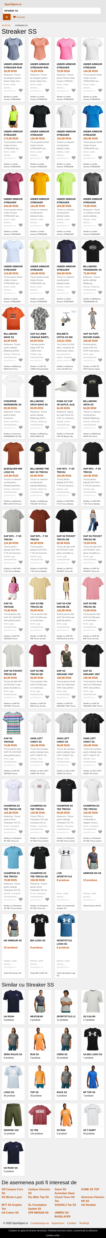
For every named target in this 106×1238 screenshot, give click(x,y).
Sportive (6, 25)
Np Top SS (89, 1092)
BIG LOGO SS (37, 940)
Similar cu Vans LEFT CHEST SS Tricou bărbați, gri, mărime (66, 773)
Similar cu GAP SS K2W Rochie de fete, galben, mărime (65, 638)
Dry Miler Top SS (38, 1197)
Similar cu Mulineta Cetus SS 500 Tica (65, 367)
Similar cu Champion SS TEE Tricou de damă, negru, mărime (39, 908)
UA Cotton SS (10, 1212)
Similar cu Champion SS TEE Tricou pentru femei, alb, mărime (92, 840)
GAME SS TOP (90, 1189)
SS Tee (34, 1130)
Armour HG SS (92, 873)
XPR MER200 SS (38, 1212)
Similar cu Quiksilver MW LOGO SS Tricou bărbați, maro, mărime (13, 503)
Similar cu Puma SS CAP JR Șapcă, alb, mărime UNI (65, 436)
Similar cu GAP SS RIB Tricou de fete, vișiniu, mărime (38, 706)
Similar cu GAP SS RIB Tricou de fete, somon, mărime (91, 638)
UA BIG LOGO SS (92, 1054)
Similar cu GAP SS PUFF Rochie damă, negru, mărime (91, 369)
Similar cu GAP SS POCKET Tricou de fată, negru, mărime (65, 571)
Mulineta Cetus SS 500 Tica (65, 337)
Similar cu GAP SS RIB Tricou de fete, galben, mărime (38, 638)
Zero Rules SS (13, 1054)
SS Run (61, 1130)
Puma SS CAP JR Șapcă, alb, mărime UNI (66, 404)
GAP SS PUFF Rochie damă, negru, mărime (92, 337)
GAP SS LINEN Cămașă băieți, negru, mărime (39, 337)
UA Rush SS (11, 1168)
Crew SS (62, 1054)
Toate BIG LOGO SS (38, 973)
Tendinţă (84, 1223)
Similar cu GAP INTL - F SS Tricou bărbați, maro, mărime (39, 571)
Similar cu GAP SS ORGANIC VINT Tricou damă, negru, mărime (92, 706)
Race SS (62, 1092)
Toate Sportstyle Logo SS (66, 974)
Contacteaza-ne (39, 1223)
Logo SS (9, 1092)
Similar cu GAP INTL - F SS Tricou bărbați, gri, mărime (13, 571)
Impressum (57, 1223)
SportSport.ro (13, 4)
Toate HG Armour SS (12, 973)
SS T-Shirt (89, 1130)
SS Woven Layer (12, 1197)
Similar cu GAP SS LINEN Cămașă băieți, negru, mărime (39, 369)
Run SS (34, 1054)
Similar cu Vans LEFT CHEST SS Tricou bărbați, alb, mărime (39, 773)
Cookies (72, 1223)
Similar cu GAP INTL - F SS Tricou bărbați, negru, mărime (92, 503)
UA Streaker (88, 1205)
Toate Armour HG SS (92, 906)
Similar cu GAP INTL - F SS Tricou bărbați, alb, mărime (66, 503)
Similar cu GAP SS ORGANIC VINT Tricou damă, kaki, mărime (66, 706)
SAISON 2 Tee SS (65, 1205)
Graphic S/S (11, 1130)
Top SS (34, 1092)
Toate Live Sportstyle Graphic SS (66, 907)
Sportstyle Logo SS (64, 942)
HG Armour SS (13, 940)
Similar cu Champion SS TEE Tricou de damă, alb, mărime (12, 840)
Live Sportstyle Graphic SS (64, 876)
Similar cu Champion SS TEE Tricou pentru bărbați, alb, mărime (39, 840)
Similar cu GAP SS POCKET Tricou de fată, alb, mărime (91, 571)
